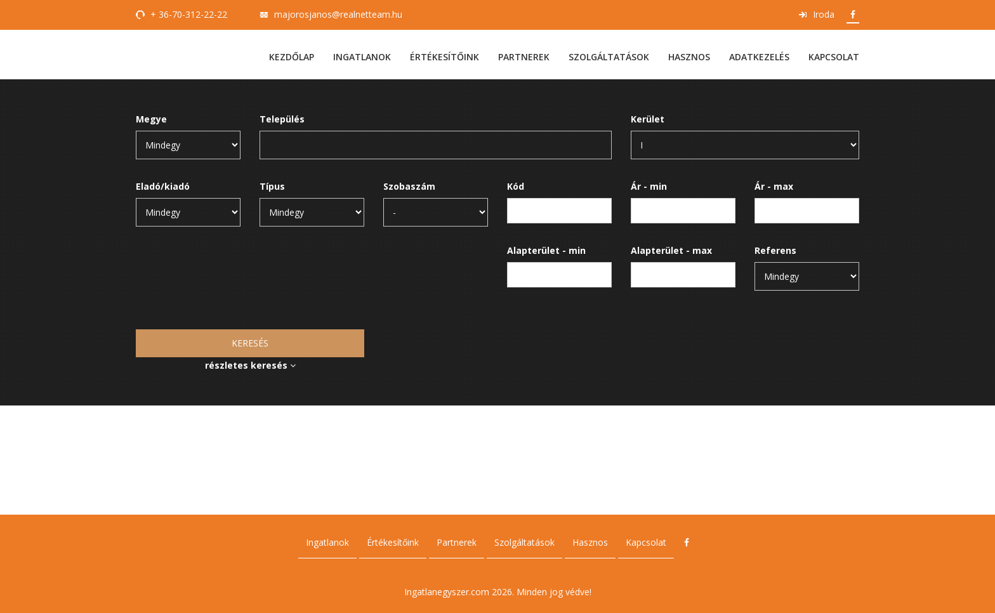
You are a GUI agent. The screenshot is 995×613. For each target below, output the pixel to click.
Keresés (250, 343)
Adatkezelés (759, 57)
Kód (515, 186)
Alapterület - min (546, 250)
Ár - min (649, 186)
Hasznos (689, 57)
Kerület (647, 119)
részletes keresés (250, 365)
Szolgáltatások (609, 57)
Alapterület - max (671, 250)
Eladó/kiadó (163, 186)
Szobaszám (409, 186)
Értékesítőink (444, 57)
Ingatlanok (362, 57)
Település (282, 119)
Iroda (823, 14)
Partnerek (524, 57)
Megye (151, 119)
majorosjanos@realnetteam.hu (338, 14)
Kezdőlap (291, 57)
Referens (775, 250)
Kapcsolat (833, 57)
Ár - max (773, 186)
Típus (272, 186)
